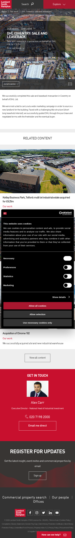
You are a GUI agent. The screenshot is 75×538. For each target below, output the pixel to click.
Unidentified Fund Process (24, 528)
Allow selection (37, 314)
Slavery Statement (17, 524)
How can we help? (51, 534)
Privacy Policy (53, 528)
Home (4, 12)
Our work (14, 12)
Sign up (37, 475)
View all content (37, 357)
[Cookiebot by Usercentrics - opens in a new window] (59, 213)
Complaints (6, 524)
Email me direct (37, 425)
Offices (38, 502)
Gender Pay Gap (31, 524)
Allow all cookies (37, 306)
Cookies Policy (65, 520)
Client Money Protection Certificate (51, 524)
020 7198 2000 (39, 417)
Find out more (16, 48)
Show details (59, 297)
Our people (60, 497)
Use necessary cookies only (37, 322)
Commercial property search (24, 497)
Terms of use (53, 520)
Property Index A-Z (40, 528)
